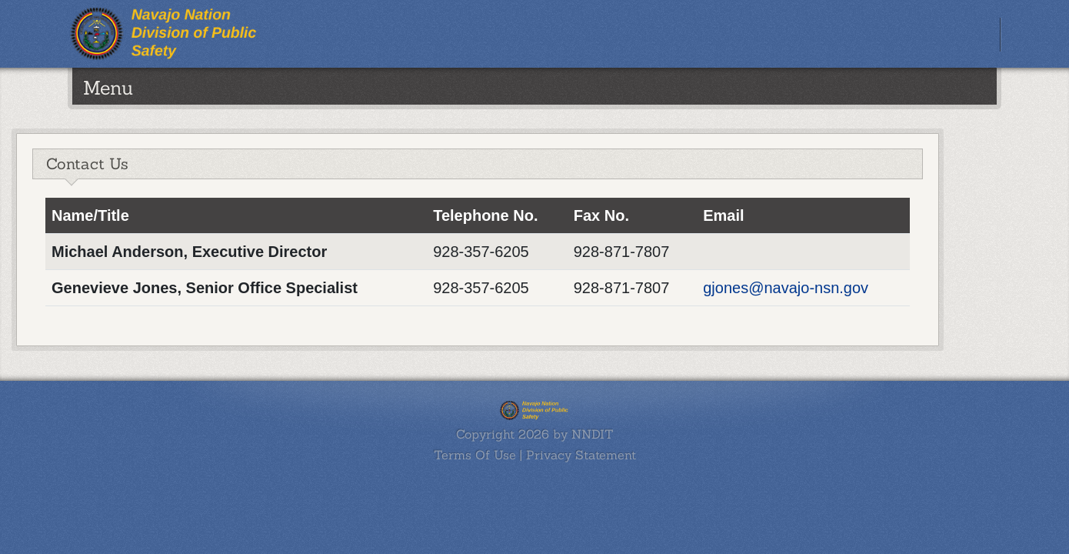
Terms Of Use (475, 454)
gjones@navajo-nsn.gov (785, 287)
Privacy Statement (581, 454)
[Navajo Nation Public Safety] (164, 32)
